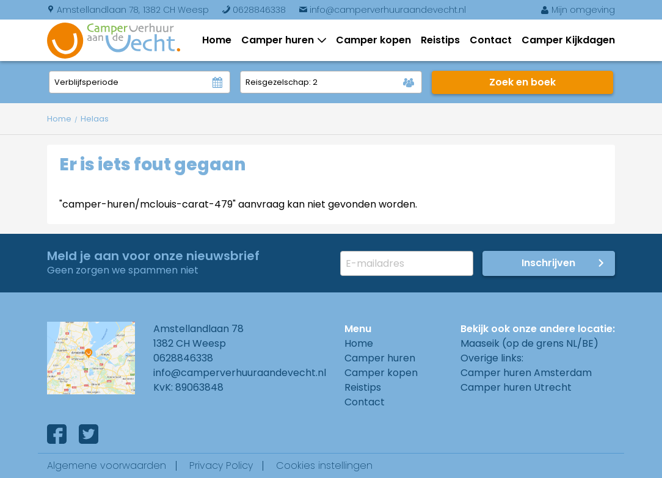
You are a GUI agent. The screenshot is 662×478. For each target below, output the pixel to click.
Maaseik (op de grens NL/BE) (529, 343)
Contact (491, 40)
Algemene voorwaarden (106, 465)
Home (216, 40)
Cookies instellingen (324, 465)
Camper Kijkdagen (568, 40)
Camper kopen (373, 40)
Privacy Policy (221, 465)
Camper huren (280, 40)
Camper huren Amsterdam (526, 373)
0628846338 (254, 10)
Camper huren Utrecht (516, 387)
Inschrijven (548, 263)
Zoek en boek (522, 82)
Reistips (440, 40)
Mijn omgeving (577, 10)
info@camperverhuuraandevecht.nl (382, 10)
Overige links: (491, 358)
